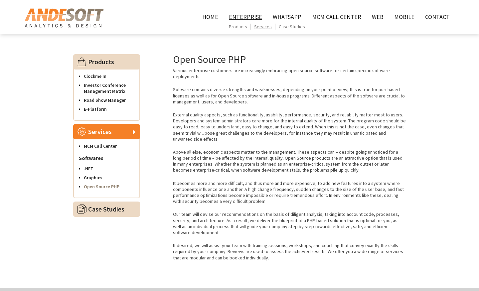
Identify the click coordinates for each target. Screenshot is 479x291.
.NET (88, 169)
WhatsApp (287, 17)
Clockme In (95, 76)
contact (437, 17)
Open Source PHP (101, 187)
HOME (210, 17)
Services (263, 27)
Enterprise (245, 17)
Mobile (404, 17)
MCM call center (336, 17)
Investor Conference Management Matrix (105, 88)
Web (378, 17)
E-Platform (95, 109)
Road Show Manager (105, 100)
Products (238, 27)
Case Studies (292, 27)
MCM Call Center (100, 146)
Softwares (91, 158)
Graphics (93, 178)
